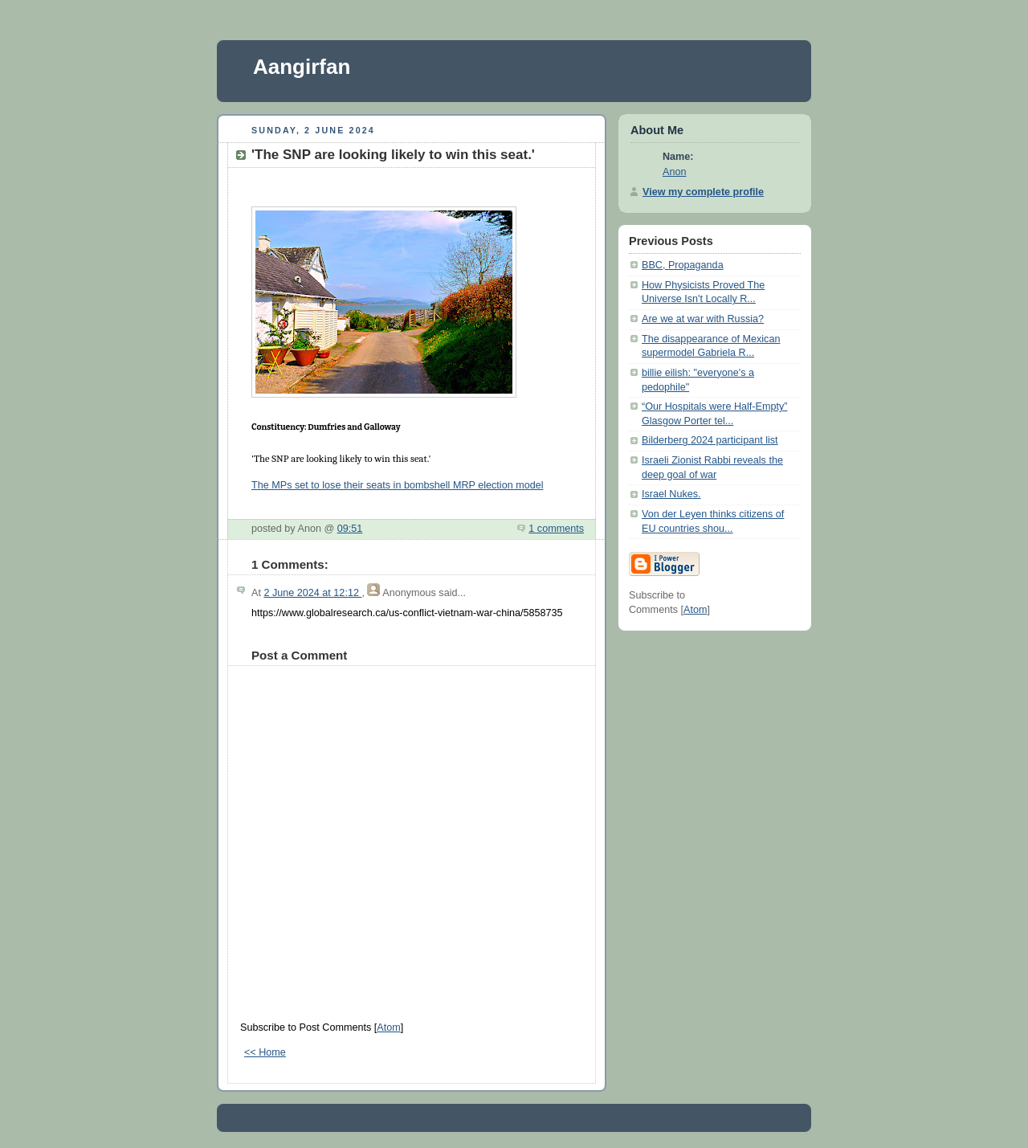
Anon (674, 172)
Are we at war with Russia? (703, 319)
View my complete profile (703, 192)
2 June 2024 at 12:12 (312, 593)
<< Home (265, 1052)
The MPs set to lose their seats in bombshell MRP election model (397, 485)
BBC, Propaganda (683, 265)
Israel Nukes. (671, 494)
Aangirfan (301, 67)
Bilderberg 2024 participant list (710, 440)
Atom (388, 1027)
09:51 (350, 528)
